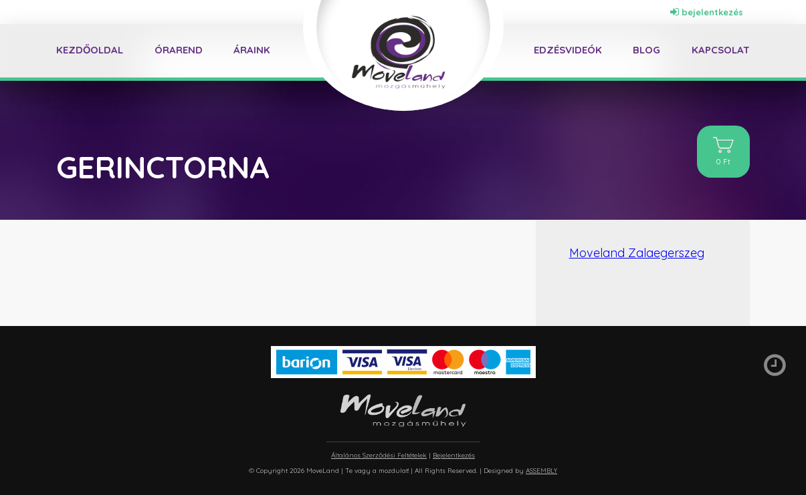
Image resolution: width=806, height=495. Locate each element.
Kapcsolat (721, 49)
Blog (646, 49)
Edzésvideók (568, 49)
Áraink (251, 49)
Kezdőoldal (89, 49)
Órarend (179, 49)
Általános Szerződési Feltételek (379, 455)
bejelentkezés (706, 12)
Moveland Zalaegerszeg (636, 253)
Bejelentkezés (454, 455)
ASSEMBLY (541, 470)
